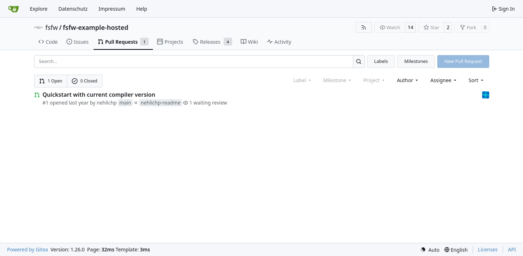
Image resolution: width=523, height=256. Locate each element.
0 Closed (84, 81)
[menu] (476, 80)
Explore (38, 8)
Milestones (416, 61)
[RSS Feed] (364, 27)
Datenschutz (72, 8)
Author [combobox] (408, 80)
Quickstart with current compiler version (99, 94)
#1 (46, 102)
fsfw (52, 27)
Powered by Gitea (27, 249)
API (512, 249)
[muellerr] (485, 94)
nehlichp (107, 102)
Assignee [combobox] (444, 80)
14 (410, 27)
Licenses (488, 249)
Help (141, 8)
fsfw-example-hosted (95, 27)
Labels (381, 61)
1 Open (50, 81)
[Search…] (359, 61)
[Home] (13, 8)
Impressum (111, 8)
